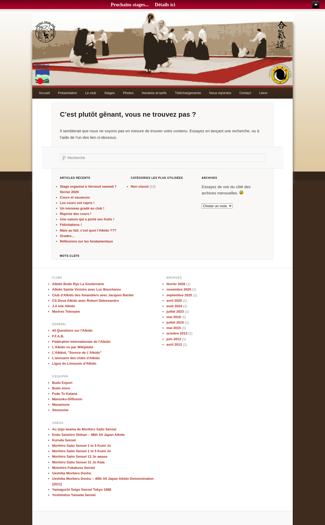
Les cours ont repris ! (77, 203)
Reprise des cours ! (75, 214)
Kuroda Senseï (64, 440)
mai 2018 (173, 317)
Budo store (61, 388)
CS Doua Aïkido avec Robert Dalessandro (85, 301)
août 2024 (174, 306)
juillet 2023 (175, 311)
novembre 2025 (178, 289)
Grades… (67, 236)
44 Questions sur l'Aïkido (72, 330)
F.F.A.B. (58, 336)
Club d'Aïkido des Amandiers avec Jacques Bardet (93, 295)
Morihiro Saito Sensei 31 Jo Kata (78, 462)
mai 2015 (173, 328)
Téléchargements (188, 93)
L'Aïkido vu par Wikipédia (72, 347)
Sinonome (60, 410)
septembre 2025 (179, 295)
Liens (263, 93)
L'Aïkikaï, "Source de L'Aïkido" (77, 353)
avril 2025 (174, 301)
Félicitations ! (71, 225)
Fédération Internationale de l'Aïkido (81, 342)
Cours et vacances (75, 197)
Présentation (67, 93)
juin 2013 (173, 339)
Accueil (44, 93)
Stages (109, 93)
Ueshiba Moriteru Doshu (71, 473)
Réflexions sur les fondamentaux (86, 241)
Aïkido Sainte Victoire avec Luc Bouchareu (86, 289)
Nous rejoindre (220, 93)
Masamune (61, 404)
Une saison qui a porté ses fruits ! (87, 219)
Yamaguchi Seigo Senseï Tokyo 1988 (81, 489)
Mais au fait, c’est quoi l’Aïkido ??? (88, 230)
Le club (90, 93)
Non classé (140, 186)
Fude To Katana (64, 394)
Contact (245, 93)
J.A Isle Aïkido (63, 306)
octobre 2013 (176, 333)
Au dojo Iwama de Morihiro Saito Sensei (84, 429)
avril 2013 (174, 344)
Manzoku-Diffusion (67, 399)
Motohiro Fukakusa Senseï (73, 468)
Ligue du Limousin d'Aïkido (74, 363)
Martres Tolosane (66, 311)
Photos (128, 93)
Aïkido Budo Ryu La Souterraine (78, 284)
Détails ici (165, 4)
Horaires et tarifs (154, 93)
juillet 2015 (175, 322)
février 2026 (175, 284)
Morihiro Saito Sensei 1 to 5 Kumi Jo (81, 446)
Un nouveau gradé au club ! (82, 208)
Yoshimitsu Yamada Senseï (74, 495)
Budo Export (62, 383)
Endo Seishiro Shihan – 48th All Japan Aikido (88, 435)
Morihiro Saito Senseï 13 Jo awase (79, 456)
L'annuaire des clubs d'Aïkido (76, 358)
